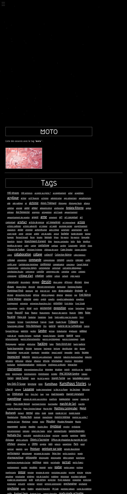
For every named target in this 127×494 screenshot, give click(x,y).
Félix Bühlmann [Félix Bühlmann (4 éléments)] (33, 326)
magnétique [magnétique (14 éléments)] (14, 398)
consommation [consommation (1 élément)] (12, 267)
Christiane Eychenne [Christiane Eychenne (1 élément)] (34, 249)
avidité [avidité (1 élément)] (36, 233)
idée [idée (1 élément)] (76, 348)
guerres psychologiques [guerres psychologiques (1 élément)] (51, 339)
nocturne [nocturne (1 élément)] (56, 435)
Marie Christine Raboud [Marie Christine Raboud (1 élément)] (32, 408)
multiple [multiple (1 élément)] (23, 426)
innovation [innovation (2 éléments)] (78, 360)
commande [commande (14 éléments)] (35, 259)
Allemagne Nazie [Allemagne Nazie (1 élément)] (75, 203)
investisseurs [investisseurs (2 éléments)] (43, 373)
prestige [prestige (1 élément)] (72, 472)
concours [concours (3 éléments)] (79, 260)
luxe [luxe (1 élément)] (42, 394)
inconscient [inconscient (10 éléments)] (13, 356)
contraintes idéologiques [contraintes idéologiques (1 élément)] (72, 267)
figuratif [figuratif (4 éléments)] (19, 312)
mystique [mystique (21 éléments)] (55, 426)
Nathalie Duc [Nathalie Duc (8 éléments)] (14, 435)
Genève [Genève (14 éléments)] (42, 330)
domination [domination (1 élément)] (61, 286)
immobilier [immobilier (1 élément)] (45, 352)
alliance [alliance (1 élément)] (87, 203)
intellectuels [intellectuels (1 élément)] (41, 364)
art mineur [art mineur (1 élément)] (43, 226)
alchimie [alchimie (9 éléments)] (33, 203)
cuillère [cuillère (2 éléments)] (49, 275)
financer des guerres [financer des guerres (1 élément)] (59, 312)
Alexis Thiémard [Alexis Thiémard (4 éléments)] (48, 203)
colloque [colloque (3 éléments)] (11, 260)
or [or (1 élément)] (29, 444)
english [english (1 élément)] (43, 299)
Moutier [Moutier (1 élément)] (78, 421)
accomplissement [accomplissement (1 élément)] (59, 193)
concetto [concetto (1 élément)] (69, 260)
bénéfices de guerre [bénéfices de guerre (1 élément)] (14, 245)
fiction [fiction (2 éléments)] (10, 312)
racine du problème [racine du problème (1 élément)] (84, 488)
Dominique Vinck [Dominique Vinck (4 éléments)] (15, 290)
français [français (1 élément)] (43, 321)
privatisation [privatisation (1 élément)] (20, 476)
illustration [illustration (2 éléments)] (12, 352)
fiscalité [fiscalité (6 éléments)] (11, 317)
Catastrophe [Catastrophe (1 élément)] (73, 245)
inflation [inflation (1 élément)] (28, 360)
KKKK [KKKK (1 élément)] (40, 384)
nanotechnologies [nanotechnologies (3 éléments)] (77, 431)
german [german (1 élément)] (52, 331)
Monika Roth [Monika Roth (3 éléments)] (26, 417)
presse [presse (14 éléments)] (21, 472)
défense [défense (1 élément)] (36, 294)
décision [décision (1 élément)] (10, 294)
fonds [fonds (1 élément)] (50, 317)
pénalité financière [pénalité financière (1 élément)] (43, 488)
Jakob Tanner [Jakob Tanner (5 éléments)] (22, 378)
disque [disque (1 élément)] (86, 282)
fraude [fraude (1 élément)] (51, 321)
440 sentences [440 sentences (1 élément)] (26, 193)
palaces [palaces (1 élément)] (57, 444)
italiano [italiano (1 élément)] (84, 373)
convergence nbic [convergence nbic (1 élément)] (52, 271)
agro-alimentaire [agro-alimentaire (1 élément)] (70, 198)
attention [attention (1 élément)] (29, 229)
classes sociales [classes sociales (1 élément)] (81, 249)
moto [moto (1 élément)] (42, 421)
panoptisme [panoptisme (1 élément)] (67, 444)
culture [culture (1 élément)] (57, 276)
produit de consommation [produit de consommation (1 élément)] (17, 479)
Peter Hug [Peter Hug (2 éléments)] (56, 453)
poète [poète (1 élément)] (50, 467)
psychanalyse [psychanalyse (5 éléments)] (70, 483)
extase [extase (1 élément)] (70, 308)
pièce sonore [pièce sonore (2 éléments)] (68, 457)
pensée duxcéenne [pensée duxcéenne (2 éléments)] (72, 449)
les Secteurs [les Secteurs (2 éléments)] (75, 389)
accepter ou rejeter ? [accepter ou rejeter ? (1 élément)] (43, 193)
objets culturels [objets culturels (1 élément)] (22, 439)
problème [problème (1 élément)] (54, 476)
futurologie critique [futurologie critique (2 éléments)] (15, 326)
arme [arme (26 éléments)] (44, 216)
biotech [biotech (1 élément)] (19, 241)
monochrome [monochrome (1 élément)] (47, 417)
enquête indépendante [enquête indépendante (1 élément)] (65, 299)
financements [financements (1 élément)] (45, 312)
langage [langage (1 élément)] (18, 389)
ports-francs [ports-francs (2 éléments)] (78, 462)
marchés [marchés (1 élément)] (81, 403)
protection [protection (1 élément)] (87, 479)
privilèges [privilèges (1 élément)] (30, 476)
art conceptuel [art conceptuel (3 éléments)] (71, 217)
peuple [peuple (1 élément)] (80, 453)
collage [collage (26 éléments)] (37, 254)
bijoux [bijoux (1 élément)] (56, 237)
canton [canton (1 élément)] (33, 245)
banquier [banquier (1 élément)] (10, 237)
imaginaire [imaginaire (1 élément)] (35, 352)
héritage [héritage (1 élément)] (57, 348)
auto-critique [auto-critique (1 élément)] (54, 229)
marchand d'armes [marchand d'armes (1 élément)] (39, 403)
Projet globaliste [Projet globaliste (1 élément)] (64, 479)
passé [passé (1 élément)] (82, 444)
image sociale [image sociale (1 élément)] (24, 352)
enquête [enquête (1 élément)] (51, 299)
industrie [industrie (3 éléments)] (26, 357)
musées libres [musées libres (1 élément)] (43, 426)
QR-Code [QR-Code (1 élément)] (55, 488)
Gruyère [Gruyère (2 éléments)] (61, 335)
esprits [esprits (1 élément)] (22, 308)
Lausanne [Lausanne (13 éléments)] (28, 389)
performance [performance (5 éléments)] (13, 453)
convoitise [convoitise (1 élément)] (65, 271)
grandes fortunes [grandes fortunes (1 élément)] (24, 335)
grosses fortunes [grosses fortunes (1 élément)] (49, 335)
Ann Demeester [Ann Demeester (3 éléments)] (23, 212)
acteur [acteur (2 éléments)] (23, 198)
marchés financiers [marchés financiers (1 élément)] (14, 408)
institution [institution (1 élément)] (11, 364)
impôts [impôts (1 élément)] (77, 352)
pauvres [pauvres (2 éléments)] (19, 449)
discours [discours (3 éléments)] (78, 282)
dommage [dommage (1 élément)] (29, 290)
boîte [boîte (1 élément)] (73, 241)
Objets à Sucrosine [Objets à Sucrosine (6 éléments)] (39, 439)
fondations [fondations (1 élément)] (42, 317)
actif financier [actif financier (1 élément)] (33, 198)
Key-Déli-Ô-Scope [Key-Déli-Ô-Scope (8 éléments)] (16, 384)
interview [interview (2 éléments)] (49, 369)
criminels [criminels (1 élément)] (81, 271)
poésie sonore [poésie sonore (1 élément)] (69, 467)
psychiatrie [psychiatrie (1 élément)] (83, 483)
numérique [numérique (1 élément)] (74, 435)
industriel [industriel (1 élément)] (57, 357)
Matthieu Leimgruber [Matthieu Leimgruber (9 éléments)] (66, 408)
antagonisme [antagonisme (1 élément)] (47, 212)
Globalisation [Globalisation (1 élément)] (62, 331)
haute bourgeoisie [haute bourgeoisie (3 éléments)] (15, 348)
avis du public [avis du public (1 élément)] (46, 233)
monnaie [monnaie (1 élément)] (37, 417)
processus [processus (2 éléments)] (65, 476)
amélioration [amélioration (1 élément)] (59, 208)
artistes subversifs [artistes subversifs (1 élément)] (30, 226)
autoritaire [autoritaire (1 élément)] (65, 229)
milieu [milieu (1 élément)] (37, 413)
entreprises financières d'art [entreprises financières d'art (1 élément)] (40, 303)
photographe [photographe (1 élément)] (44, 457)
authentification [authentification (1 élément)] (41, 229)
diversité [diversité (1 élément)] (31, 286)
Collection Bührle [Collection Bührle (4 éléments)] (63, 254)
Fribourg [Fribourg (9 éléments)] (73, 321)
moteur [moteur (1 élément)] (35, 421)
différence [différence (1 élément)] (68, 282)
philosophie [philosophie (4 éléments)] (31, 457)
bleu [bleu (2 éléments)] (50, 241)
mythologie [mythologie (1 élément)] (76, 426)
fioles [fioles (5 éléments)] (87, 312)
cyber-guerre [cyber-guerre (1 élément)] (75, 276)
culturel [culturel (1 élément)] (65, 276)
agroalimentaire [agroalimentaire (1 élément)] (85, 198)
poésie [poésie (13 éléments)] (58, 467)
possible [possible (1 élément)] (24, 467)
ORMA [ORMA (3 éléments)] (35, 444)
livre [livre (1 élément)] (27, 394)
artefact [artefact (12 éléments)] (22, 222)
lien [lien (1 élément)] (8, 394)
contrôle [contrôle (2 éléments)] (40, 271)
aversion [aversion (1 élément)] (28, 233)
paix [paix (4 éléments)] (50, 444)
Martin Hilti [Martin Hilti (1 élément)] (47, 408)
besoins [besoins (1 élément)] (39, 237)
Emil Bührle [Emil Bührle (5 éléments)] (85, 295)
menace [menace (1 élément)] (21, 413)
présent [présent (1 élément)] (40, 483)
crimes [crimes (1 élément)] (73, 271)
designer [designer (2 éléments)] (35, 282)
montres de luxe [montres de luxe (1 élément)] (13, 421)
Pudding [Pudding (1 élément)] (31, 488)
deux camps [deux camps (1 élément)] (57, 282)
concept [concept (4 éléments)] (60, 260)
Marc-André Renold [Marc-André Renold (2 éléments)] (22, 403)
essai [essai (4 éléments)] (29, 308)
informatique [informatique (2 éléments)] (57, 360)
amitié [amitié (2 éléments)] (27, 208)
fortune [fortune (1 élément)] (20, 321)
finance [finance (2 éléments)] (34, 312)
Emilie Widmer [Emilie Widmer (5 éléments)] (14, 299)
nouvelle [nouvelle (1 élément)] (64, 435)
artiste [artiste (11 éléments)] (81, 222)
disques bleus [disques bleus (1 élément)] (21, 286)
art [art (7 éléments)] (60, 217)
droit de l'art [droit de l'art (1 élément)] (45, 290)
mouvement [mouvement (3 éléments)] (12, 426)
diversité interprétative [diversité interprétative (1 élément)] (46, 286)
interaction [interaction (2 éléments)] (72, 364)
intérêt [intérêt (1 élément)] (67, 369)
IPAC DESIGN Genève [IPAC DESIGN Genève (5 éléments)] (69, 374)
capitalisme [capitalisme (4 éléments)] (43, 245)
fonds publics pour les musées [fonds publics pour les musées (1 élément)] (66, 317)
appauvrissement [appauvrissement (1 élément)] (71, 212)
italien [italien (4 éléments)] (10, 378)
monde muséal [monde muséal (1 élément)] (74, 413)
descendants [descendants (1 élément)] (25, 282)
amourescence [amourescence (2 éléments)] (46, 208)
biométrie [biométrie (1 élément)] (11, 241)
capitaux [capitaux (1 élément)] (54, 245)
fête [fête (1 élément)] (45, 326)
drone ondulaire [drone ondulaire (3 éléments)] (65, 290)
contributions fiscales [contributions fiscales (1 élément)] (15, 271)
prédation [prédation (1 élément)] (31, 483)
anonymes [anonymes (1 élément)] (36, 212)
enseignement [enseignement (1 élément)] (12, 303)
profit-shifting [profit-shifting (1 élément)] (40, 479)
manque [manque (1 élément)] (75, 399)
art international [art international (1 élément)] (69, 222)
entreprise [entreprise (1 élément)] (24, 303)
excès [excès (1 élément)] (36, 308)
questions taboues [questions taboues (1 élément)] (68, 488)
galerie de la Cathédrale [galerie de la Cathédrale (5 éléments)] (70, 326)
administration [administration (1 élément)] (56, 198)
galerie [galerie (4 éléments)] (52, 326)
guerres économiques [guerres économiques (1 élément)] (70, 339)
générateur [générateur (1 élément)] (31, 344)
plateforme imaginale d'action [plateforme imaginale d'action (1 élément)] (18, 462)
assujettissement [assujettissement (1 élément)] (80, 226)
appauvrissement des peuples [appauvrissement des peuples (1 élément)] (18, 217)
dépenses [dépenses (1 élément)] (68, 294)
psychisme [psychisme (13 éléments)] (13, 488)
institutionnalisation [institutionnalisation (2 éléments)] (25, 364)
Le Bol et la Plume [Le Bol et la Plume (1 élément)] (61, 389)
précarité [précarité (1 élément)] (21, 483)
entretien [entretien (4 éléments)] (57, 303)
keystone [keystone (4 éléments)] (32, 384)
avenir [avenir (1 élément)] (21, 233)
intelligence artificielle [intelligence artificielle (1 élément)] (57, 364)
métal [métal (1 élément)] (49, 431)
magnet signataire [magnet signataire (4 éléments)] (75, 394)
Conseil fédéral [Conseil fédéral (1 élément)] (82, 264)
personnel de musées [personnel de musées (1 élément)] (42, 453)
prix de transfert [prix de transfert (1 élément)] (42, 476)
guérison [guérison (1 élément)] (21, 344)
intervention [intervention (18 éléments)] (14, 369)
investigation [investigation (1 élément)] (17, 373)
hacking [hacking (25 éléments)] (42, 343)
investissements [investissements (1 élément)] (30, 373)
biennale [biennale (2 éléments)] (48, 237)
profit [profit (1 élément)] (31, 479)
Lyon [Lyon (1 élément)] (47, 394)
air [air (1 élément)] (26, 203)
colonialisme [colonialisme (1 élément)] (22, 260)
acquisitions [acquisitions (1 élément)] (79, 193)
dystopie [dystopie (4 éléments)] (79, 290)
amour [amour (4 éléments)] (35, 208)
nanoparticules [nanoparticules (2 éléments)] (60, 431)
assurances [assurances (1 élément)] (11, 229)
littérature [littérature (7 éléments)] (17, 394)
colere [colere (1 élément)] (9, 254)
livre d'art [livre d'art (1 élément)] (34, 394)
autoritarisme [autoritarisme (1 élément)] (76, 229)
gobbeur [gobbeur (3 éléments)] (83, 331)
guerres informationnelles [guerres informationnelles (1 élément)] (30, 339)
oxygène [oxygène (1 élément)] (43, 444)
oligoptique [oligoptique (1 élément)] (21, 444)
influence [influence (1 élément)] (37, 360)
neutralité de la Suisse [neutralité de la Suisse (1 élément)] (41, 435)
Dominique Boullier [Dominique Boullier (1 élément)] (75, 286)
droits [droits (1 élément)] (54, 290)
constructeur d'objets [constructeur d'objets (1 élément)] (29, 267)
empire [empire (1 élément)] (36, 299)
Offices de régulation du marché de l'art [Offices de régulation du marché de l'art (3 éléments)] (69, 439)
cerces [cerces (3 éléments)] (83, 245)
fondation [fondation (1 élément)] (32, 317)
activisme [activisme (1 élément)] (44, 198)
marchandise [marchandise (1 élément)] (53, 403)
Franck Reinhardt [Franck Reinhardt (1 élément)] (31, 321)
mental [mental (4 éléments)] (29, 413)
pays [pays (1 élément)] (26, 449)
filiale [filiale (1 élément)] (27, 312)
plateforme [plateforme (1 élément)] (80, 457)
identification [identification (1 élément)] (67, 348)
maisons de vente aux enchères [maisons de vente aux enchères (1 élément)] (35, 399)
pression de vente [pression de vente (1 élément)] (42, 472)
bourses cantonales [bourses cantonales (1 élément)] (61, 241)
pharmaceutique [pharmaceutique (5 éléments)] (15, 457)
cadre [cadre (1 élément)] (26, 245)
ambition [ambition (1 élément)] (10, 208)
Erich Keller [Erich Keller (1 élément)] (69, 303)
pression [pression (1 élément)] (31, 472)
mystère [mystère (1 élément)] (66, 426)
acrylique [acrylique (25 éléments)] (13, 197)
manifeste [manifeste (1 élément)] (53, 399)
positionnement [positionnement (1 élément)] (13, 467)
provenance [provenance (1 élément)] (11, 483)
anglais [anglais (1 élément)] (88, 208)
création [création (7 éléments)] (39, 276)
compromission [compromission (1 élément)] (49, 260)
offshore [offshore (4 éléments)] (11, 444)
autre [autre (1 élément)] (86, 229)
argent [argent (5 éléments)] (35, 217)
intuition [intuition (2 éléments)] (58, 369)
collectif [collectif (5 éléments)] (48, 254)
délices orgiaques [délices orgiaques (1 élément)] (47, 294)
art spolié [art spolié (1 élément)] (53, 226)
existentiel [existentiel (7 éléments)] (45, 308)
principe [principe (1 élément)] (80, 472)
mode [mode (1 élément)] (44, 413)
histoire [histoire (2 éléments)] (29, 348)
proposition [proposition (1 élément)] (77, 479)
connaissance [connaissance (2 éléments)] (58, 264)
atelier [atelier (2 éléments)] (20, 229)
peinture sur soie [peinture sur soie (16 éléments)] (52, 448)
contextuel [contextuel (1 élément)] (56, 267)
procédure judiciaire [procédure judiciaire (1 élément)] (78, 476)
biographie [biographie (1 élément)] (85, 237)
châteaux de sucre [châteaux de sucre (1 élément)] (51, 249)
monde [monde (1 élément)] (50, 413)
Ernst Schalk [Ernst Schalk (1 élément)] (80, 303)
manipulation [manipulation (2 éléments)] (64, 399)
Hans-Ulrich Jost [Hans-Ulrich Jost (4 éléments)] (63, 344)
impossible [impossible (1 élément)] (68, 352)
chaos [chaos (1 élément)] (90, 245)
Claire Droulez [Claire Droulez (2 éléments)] (66, 249)
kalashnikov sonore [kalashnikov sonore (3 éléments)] (81, 378)
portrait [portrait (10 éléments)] (66, 462)
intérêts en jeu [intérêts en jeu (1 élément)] (77, 369)
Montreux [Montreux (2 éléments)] (26, 421)
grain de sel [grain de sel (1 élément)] (11, 335)
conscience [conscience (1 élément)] (70, 264)
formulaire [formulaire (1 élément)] (11, 321)
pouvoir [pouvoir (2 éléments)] (42, 467)
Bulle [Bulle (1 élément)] (79, 241)
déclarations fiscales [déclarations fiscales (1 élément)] (23, 294)
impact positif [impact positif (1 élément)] (57, 352)
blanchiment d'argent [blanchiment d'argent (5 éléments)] (35, 241)
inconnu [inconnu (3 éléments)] (85, 352)
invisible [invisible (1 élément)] (54, 373)
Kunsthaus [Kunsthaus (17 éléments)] (51, 383)
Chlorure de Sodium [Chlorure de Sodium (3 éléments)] (16, 249)
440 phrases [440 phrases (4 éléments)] (13, 193)
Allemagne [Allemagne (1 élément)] (62, 203)
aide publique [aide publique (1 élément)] (18, 203)
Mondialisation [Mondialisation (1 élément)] (12, 417)
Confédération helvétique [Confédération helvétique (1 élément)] (28, 264)
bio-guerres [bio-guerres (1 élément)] (75, 237)
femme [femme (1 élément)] (89, 308)
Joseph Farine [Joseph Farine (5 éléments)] (58, 378)
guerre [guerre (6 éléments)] (69, 335)
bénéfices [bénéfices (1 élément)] (86, 241)
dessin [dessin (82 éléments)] (46, 281)
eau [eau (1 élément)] (75, 294)
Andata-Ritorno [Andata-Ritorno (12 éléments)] (75, 208)
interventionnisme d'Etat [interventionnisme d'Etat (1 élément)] (33, 369)
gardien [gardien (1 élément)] (33, 331)
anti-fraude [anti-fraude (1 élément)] (58, 212)
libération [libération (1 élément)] (86, 389)
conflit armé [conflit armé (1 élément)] (12, 264)
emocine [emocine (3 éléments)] (27, 299)
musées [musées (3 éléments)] (32, 426)
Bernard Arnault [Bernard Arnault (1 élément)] (22, 237)
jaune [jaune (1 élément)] (33, 378)
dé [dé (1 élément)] (86, 290)
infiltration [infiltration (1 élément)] (19, 360)
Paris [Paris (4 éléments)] (76, 444)
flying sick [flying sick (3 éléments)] (21, 317)
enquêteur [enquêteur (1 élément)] (80, 299)
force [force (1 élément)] (82, 317)
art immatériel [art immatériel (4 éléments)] (53, 222)
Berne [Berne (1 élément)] (32, 237)
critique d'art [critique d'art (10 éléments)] (26, 275)
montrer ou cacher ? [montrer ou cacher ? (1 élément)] (80, 417)
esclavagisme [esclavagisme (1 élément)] (12, 308)
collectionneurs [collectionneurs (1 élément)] (79, 254)
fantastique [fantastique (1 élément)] (80, 308)
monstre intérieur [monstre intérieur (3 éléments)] (62, 417)
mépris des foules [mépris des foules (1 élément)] (38, 431)
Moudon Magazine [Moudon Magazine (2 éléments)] (65, 421)
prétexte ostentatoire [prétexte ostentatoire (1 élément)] (53, 483)
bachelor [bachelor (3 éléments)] (65, 233)
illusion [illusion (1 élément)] (82, 348)
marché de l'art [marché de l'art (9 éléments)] (68, 404)
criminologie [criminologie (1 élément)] (12, 276)
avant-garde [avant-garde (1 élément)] (12, 233)
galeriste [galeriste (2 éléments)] (24, 331)
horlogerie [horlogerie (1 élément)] (47, 348)
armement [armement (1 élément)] (53, 217)
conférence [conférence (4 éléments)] (45, 264)
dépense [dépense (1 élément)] (60, 294)
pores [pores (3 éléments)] (45, 462)
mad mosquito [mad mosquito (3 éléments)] (57, 394)
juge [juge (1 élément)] (69, 378)
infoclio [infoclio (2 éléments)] (46, 360)
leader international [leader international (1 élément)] (43, 389)
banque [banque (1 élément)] (88, 233)
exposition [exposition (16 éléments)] (60, 308)
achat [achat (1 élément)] (70, 193)
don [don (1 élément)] (36, 290)
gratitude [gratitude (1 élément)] (37, 335)
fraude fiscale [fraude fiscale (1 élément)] (61, 321)
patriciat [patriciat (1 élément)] (10, 449)
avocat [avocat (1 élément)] (56, 233)
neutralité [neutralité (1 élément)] (27, 435)
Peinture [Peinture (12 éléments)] (35, 449)
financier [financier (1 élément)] (72, 312)
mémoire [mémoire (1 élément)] (26, 431)
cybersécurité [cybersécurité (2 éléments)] (12, 282)
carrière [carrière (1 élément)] (63, 245)
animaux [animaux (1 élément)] (10, 212)
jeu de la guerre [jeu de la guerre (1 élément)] (43, 378)
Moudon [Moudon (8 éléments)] (50, 421)
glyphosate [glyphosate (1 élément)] (73, 331)
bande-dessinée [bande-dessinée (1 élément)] (77, 233)
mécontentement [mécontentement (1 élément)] (14, 431)
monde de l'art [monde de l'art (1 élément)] (61, 413)
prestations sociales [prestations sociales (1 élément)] (59, 472)
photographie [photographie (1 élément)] (56, 457)
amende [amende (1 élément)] (19, 208)
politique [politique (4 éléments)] (36, 462)
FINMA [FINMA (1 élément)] (80, 312)
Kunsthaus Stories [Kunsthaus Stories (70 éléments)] (73, 383)
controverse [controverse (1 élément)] (29, 271)
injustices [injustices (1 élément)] (68, 360)
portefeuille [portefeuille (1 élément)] (55, 462)
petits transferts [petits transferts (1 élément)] (69, 453)
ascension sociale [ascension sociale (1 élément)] (65, 226)
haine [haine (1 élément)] (52, 344)
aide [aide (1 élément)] (8, 203)
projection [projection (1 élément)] (52, 479)
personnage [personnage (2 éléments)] (27, 453)
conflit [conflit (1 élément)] (87, 260)
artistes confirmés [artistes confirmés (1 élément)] (14, 226)
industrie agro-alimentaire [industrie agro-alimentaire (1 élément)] (42, 357)
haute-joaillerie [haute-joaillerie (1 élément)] (79, 344)
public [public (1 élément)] (23, 488)
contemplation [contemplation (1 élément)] (44, 267)
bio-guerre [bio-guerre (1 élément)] (65, 237)
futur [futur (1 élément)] (82, 321)
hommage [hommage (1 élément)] (38, 348)
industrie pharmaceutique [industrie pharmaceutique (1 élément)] (73, 357)
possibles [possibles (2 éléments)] (33, 467)
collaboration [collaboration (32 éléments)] (22, 254)
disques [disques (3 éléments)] (10, 286)
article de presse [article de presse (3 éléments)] (36, 222)
